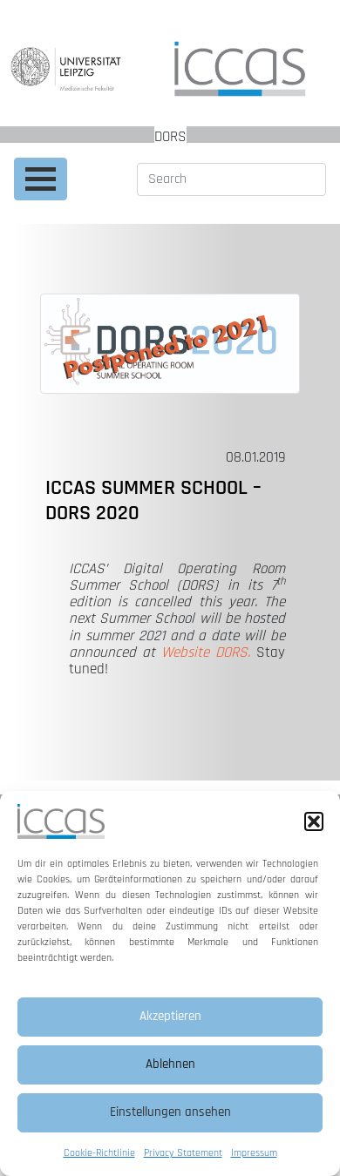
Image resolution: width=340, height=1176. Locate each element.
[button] (314, 821)
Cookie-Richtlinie (99, 1152)
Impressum (254, 1152)
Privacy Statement (183, 1152)
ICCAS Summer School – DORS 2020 (153, 500)
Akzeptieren (170, 1016)
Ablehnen (170, 1064)
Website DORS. (205, 652)
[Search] (231, 179)
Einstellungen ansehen (170, 1112)
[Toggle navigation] (40, 179)
